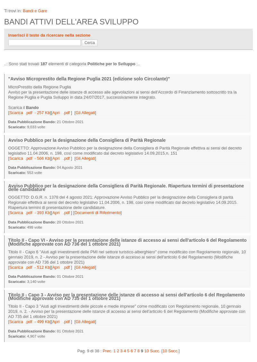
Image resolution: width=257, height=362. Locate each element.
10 (146, 350)
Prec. (107, 350)
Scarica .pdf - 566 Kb (29, 158)
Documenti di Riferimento (97, 212)
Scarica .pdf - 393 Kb (29, 212)
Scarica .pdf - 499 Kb (29, 321)
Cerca (89, 43)
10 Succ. (171, 350)
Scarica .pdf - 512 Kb (29, 267)
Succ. (155, 350)
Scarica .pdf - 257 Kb (29, 112)
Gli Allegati (85, 112)
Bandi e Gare (35, 10)
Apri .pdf (61, 112)
